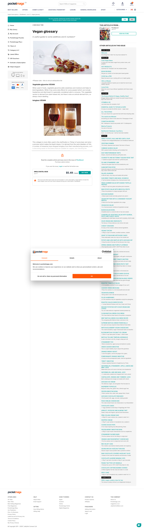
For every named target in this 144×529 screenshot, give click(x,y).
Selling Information (90, 509)
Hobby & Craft (38, 10)
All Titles (10, 499)
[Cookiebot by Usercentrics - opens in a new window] (103, 252)
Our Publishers (12, 510)
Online (61, 503)
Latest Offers (13, 54)
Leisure (73, 10)
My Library (12, 29)
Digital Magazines (64, 508)
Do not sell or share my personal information (52, 276)
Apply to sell (88, 511)
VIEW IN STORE (124, 33)
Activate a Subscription (17, 62)
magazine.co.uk (115, 503)
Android (61, 501)
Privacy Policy (12, 514)
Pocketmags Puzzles (16, 38)
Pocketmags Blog (13, 508)
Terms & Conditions (13, 518)
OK (92, 276)
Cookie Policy (11, 520)
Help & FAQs (36, 499)
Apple (60, 499)
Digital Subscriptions (13, 14)
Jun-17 (28, 14)
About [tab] (100, 258)
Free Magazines (12, 506)
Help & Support (14, 67)
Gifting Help (36, 511)
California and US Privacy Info (16, 516)
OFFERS (25, 10)
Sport (103, 10)
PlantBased (23, 14)
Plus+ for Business (13, 512)
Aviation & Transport (56, 10)
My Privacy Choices (13, 522)
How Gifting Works (38, 509)
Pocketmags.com (115, 501)
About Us (113, 499)
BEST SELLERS (13, 10)
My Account (13, 34)
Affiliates (87, 501)
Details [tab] (72, 258)
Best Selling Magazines (14, 503)
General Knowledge (88, 10)
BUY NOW (85, 172)
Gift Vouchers (13, 58)
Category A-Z (13, 50)
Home (11, 25)
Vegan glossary (36, 14)
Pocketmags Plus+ (15, 42)
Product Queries (89, 499)
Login (60, 166)
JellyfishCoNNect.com (117, 506)
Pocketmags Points (64, 506)
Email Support (37, 501)
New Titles (11, 501)
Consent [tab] (44, 258)
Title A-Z (12, 46)
